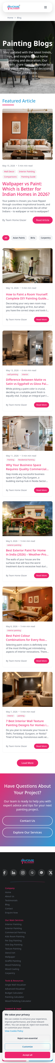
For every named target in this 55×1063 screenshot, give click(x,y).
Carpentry (46, 237)
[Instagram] (22, 872)
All (6, 237)
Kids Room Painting (14, 936)
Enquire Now (11, 912)
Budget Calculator (14, 992)
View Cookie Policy (14, 1031)
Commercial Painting (15, 932)
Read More (41, 319)
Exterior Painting (13, 928)
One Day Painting (13, 944)
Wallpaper (10, 956)
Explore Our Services (27, 832)
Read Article (42, 220)
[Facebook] (4, 872)
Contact (9, 908)
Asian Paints (19, 237)
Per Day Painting (13, 940)
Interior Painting (13, 924)
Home (10, 17)
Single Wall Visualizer (15, 984)
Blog (19, 17)
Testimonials (11, 900)
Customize (27, 1046)
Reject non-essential (27, 1038)
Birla (33, 237)
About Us (9, 896)
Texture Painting (13, 948)
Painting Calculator (14, 997)
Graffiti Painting (13, 960)
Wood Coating (12, 969)
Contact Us (27, 821)
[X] (50, 872)
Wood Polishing (13, 965)
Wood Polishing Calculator (18, 1001)
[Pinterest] (41, 872)
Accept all (27, 1055)
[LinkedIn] (13, 872)
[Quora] (32, 872)
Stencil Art (10, 952)
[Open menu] (45, 7)
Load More (27, 763)
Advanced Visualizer (15, 988)
